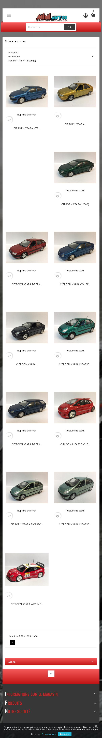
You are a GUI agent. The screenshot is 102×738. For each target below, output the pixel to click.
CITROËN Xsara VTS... (26, 128)
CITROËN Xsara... (75, 124)
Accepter (65, 734)
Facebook (51, 673)
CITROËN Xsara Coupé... (75, 284)
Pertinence (51, 56)
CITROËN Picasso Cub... (75, 444)
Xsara (12, 661)
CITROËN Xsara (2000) (75, 204)
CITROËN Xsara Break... (27, 284)
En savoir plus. (49, 734)
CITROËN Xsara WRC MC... (27, 604)
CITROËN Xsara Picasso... (75, 364)
